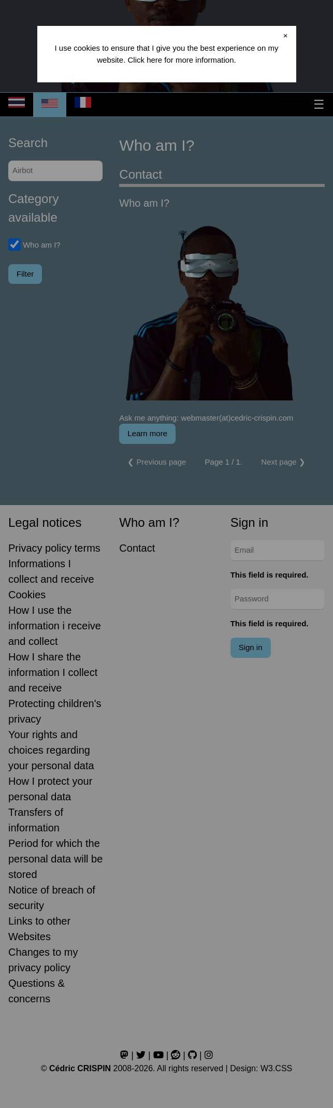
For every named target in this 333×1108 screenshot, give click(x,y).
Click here (144, 59)
